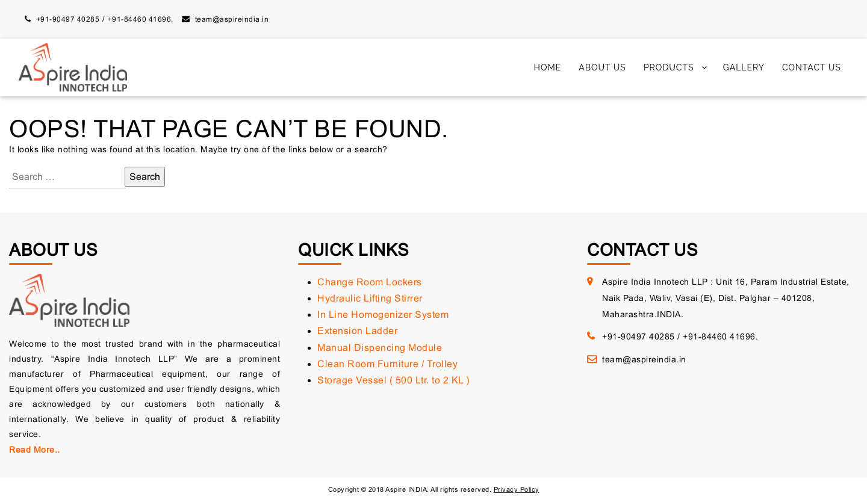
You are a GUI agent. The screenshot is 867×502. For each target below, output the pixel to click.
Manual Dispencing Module (379, 347)
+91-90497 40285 (68, 19)
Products (669, 67)
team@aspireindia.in (232, 19)
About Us (602, 67)
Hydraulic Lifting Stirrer (370, 298)
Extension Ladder (357, 331)
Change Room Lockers (369, 282)
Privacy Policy (516, 489)
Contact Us (811, 67)
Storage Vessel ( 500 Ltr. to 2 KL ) (393, 380)
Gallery (744, 67)
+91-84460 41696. (140, 19)
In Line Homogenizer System (383, 314)
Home (548, 67)
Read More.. (34, 449)
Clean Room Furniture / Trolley (387, 364)
